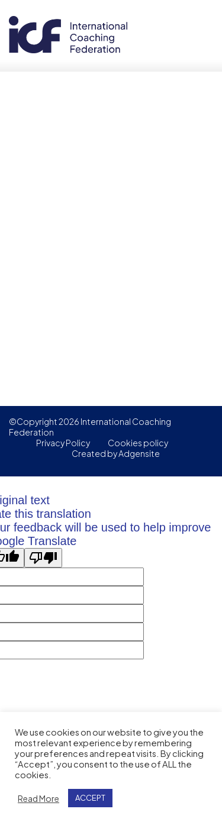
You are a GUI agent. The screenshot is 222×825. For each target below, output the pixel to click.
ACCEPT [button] (90, 798)
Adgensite (139, 453)
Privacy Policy (63, 442)
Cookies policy (138, 442)
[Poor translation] (43, 558)
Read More (38, 798)
